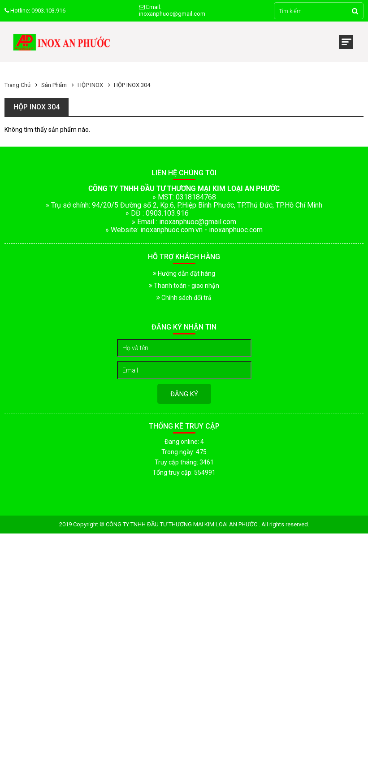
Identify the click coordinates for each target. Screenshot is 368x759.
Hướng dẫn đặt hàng (184, 273)
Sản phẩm (54, 85)
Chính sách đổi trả (184, 297)
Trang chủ (17, 85)
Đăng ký (184, 394)
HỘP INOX (90, 85)
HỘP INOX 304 (132, 85)
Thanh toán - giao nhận (184, 285)
